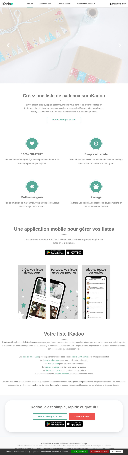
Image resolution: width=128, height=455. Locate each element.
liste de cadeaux (62, 374)
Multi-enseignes (32, 197)
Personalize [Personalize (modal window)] (117, 452)
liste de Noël (53, 363)
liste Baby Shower (80, 357)
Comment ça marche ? (86, 4)
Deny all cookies (99, 452)
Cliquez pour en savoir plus (101, 446)
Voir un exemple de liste (64, 119)
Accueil (30, 4)
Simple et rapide (96, 154)
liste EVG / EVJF (53, 370)
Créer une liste (45, 4)
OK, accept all (79, 452)
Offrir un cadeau (64, 4)
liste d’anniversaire (51, 360)
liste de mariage (52, 367)
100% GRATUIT (32, 154)
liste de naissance (31, 357)
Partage (96, 197)
